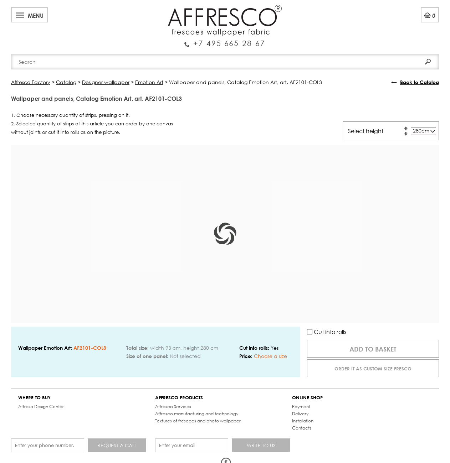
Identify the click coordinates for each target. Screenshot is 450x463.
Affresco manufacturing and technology (196, 414)
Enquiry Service (225, 40)
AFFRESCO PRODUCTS (179, 397)
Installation (302, 421)
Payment (301, 407)
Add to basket (373, 349)
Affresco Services (173, 407)
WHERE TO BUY (34, 397)
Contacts (301, 428)
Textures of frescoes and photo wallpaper (198, 421)
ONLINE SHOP (307, 397)
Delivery (300, 414)
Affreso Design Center (41, 407)
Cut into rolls (326, 331)
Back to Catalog (419, 82)
